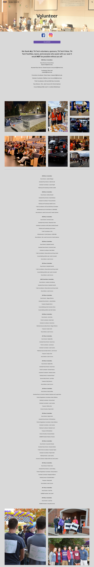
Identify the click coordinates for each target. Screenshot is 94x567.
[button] (92, 2)
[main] (47, 16)
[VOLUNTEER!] (47, 42)
